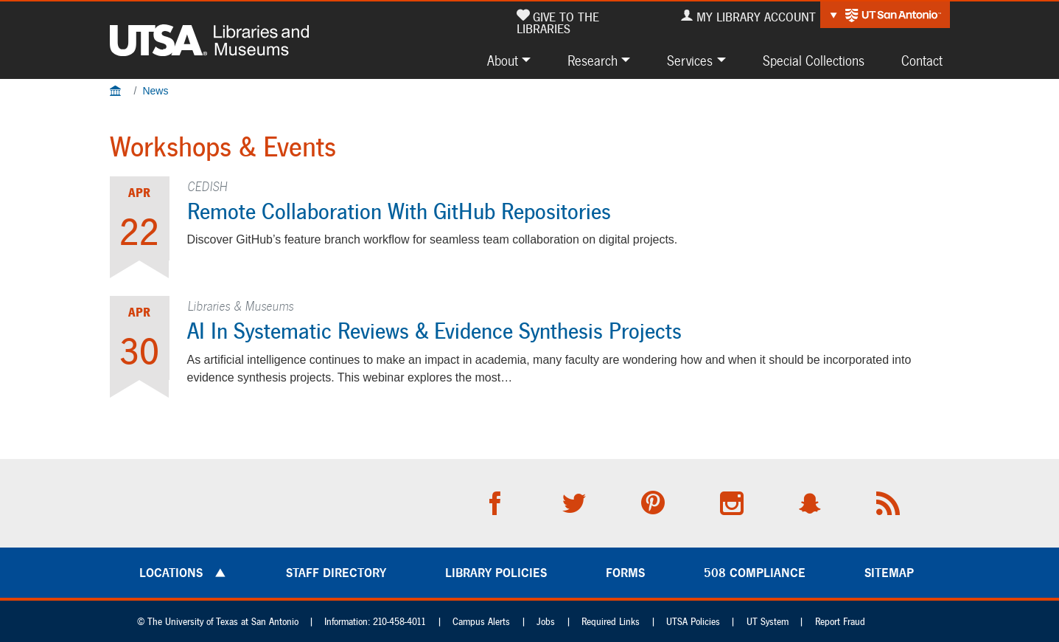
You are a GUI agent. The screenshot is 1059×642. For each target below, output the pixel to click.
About (502, 60)
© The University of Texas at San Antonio (217, 621)
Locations (171, 572)
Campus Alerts (481, 621)
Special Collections (813, 60)
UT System (768, 621)
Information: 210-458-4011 (375, 621)
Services (690, 60)
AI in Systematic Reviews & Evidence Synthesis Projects (434, 330)
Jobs (546, 621)
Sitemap (889, 572)
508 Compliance (754, 572)
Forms (625, 572)
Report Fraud (840, 621)
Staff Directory (336, 572)
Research (592, 60)
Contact (922, 60)
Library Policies (496, 572)
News (155, 91)
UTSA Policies (693, 621)
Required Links (610, 621)
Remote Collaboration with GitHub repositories (399, 211)
